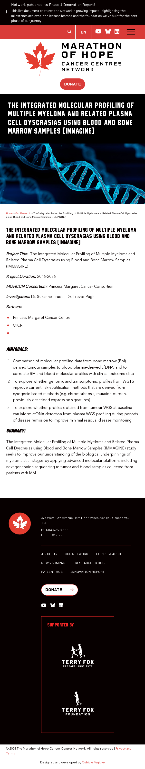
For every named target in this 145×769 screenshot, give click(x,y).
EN (83, 32)
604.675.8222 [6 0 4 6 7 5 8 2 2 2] (57, 530)
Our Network (76, 554)
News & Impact (54, 563)
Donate (72, 84)
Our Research (22, 213)
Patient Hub (52, 572)
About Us (49, 554)
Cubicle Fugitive (93, 762)
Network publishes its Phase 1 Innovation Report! (53, 4)
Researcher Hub (90, 563)
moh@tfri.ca (54, 535)
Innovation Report (87, 572)
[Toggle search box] (69, 32)
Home (9, 213)
